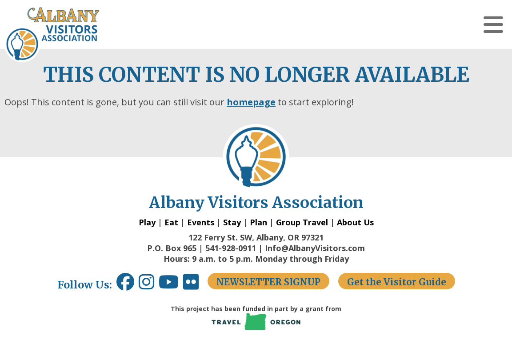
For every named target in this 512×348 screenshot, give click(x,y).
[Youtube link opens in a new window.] (171, 285)
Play (147, 222)
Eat (171, 222)
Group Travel (302, 222)
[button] (493, 24)
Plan (258, 222)
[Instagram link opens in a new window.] (149, 285)
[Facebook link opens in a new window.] (125, 285)
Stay (232, 222)
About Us (355, 222)
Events (200, 222)
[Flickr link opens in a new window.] (195, 285)
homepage (251, 102)
